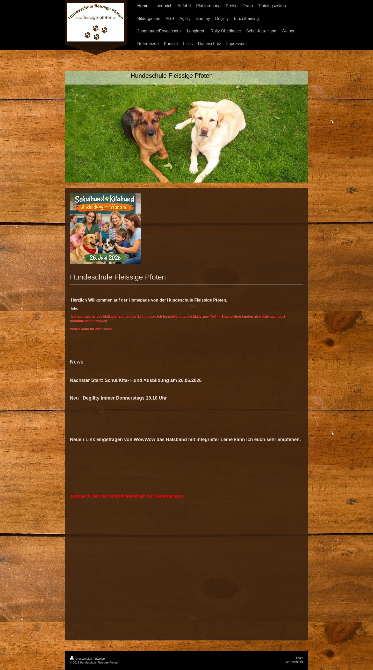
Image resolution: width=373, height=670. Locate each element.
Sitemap (99, 658)
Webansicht (294, 662)
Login (299, 657)
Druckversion (81, 658)
